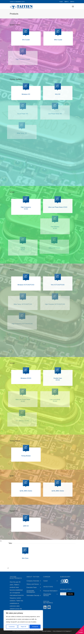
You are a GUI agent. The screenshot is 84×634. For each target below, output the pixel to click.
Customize (12, 626)
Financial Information (50, 591)
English (61, 1)
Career (45, 581)
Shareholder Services (47, 594)
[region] (23, 620)
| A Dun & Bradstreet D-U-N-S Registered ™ (61, 631)
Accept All (35, 626)
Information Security (33, 595)
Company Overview (33, 581)
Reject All (23, 626)
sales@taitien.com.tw (20, 1)
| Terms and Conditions (45, 631)
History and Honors (33, 584)
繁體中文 (67, 1)
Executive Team (32, 587)
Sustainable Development (31, 591)
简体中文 (72, 1)
